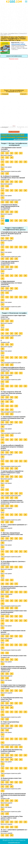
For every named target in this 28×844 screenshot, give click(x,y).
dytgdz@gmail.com (14, 842)
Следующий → (23, 94)
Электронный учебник (18, 44)
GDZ (14, 1)
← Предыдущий (4, 94)
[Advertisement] (14, 18)
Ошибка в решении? (14, 131)
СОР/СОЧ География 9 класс (14, 56)
